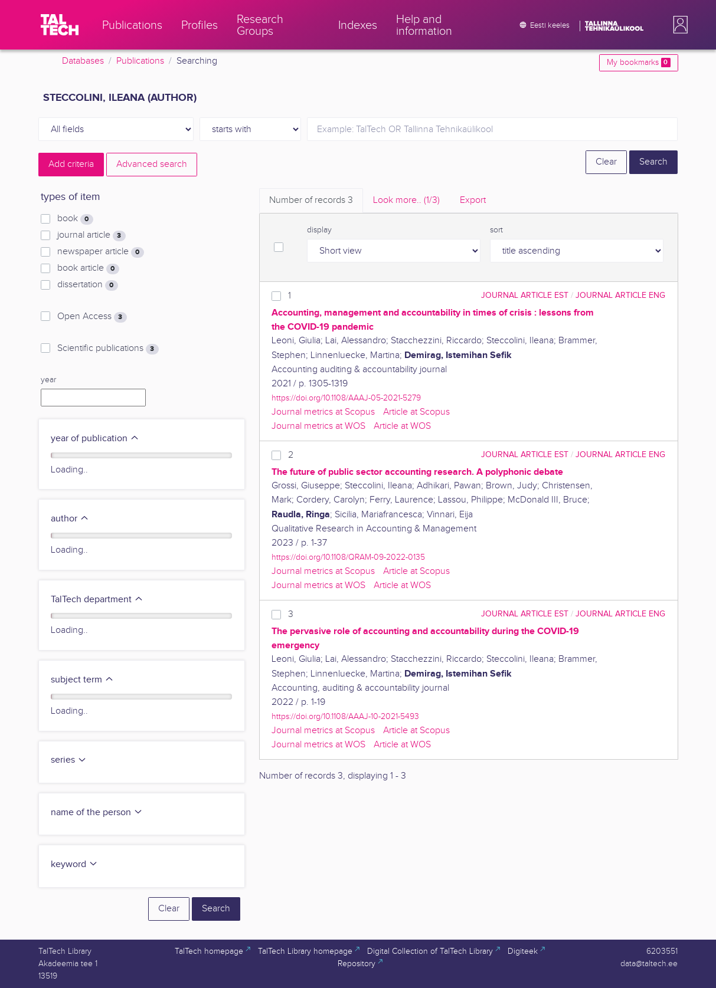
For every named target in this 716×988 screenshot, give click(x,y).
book (75, 219)
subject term (82, 679)
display (319, 230)
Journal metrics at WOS (318, 426)
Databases (83, 61)
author (70, 518)
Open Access (91, 317)
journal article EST (524, 295)
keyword (74, 864)
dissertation (87, 285)
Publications (140, 61)
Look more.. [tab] (406, 200)
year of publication (95, 438)
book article (88, 268)
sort (496, 230)
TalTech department (97, 599)
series (69, 760)
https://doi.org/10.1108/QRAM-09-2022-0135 (348, 557)
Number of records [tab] (311, 200)
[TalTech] (60, 25)
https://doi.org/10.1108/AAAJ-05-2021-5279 (346, 398)
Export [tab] (473, 200)
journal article (91, 235)
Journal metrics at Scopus (323, 412)
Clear (606, 162)
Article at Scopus (416, 412)
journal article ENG (620, 295)
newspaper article (100, 252)
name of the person (97, 812)
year (48, 380)
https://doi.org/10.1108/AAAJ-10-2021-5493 (345, 716)
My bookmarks (638, 62)
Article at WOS (402, 426)
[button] (678, 25)
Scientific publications (107, 349)
